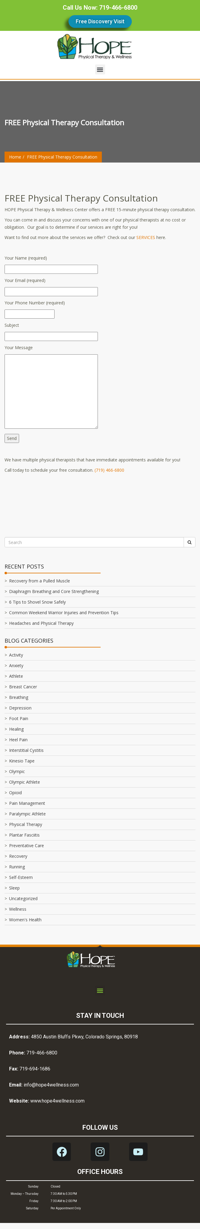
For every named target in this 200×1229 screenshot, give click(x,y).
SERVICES (145, 237)
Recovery (18, 856)
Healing (16, 729)
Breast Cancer (23, 687)
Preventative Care (26, 845)
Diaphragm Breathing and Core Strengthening (54, 591)
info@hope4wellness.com (51, 1085)
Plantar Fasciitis (24, 835)
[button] (100, 69)
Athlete (16, 676)
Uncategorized (23, 898)
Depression (20, 708)
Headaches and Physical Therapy (41, 623)
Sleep (14, 888)
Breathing (18, 697)
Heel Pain (18, 739)
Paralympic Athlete (27, 814)
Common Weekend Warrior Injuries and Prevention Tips (63, 612)
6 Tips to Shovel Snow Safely (37, 602)
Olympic (17, 771)
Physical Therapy (25, 824)
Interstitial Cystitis (26, 750)
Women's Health (25, 920)
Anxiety (16, 665)
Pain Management (27, 803)
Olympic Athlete (24, 782)
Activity (16, 655)
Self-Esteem (21, 877)
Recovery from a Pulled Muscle (39, 581)
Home (15, 157)
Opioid (15, 792)
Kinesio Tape (22, 761)
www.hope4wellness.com (57, 1101)
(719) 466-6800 (109, 470)
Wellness (17, 909)
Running (17, 867)
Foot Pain (18, 718)
